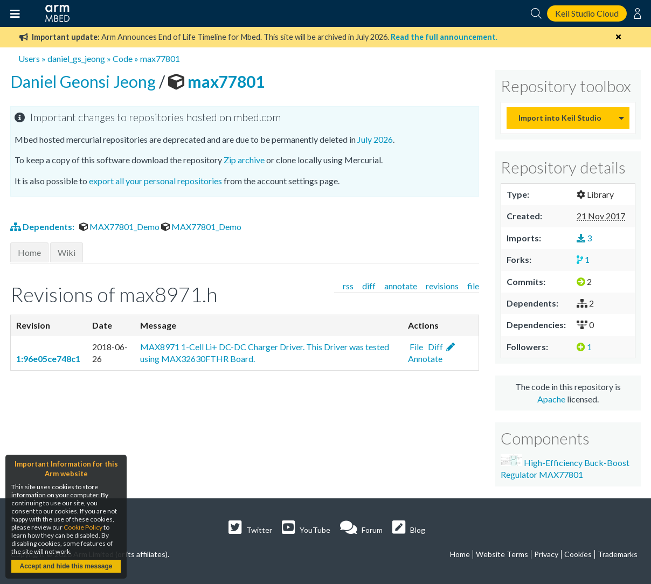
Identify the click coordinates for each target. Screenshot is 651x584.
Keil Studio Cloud (587, 13)
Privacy (546, 554)
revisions (442, 286)
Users (29, 58)
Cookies (578, 554)
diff (369, 286)
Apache (551, 399)
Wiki (66, 252)
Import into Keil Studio (559, 117)
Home (29, 252)
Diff (434, 347)
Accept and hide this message (65, 566)
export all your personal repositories (155, 181)
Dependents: (43, 226)
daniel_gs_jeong (76, 58)
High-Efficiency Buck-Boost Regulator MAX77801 (565, 466)
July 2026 (375, 139)
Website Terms (502, 554)
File (415, 347)
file (473, 286)
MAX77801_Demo (120, 226)
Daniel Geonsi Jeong (84, 81)
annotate (400, 286)
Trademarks (618, 554)
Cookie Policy (83, 527)
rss (348, 286)
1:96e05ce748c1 (48, 358)
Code (123, 58)
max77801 (160, 58)
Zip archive (244, 160)
